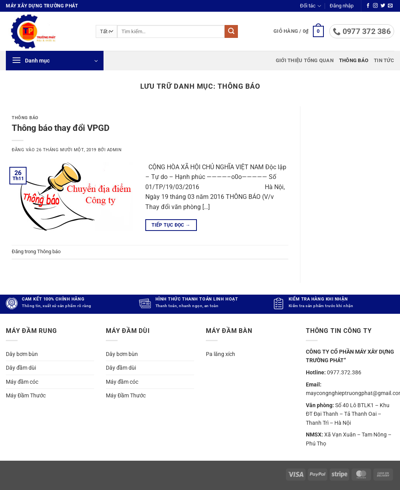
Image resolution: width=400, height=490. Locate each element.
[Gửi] (231, 31)
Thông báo (353, 60)
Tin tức (384, 60)
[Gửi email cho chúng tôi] (390, 6)
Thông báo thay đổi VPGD (60, 128)
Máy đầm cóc (22, 381)
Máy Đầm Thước (26, 395)
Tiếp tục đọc (171, 225)
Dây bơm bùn (22, 354)
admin (114, 149)
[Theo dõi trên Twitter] (382, 6)
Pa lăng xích (220, 354)
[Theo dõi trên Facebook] (368, 6)
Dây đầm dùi (21, 368)
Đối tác (310, 6)
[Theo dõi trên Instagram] (375, 6)
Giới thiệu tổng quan (305, 60)
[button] (342, 6)
